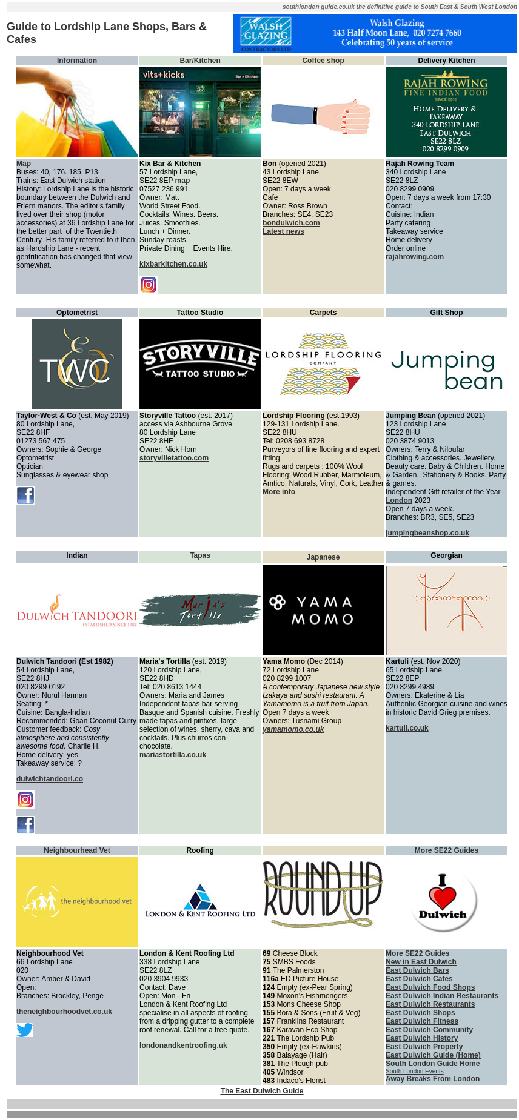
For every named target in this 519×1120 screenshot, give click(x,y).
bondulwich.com (291, 223)
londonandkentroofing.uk (183, 1045)
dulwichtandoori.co (49, 779)
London (399, 500)
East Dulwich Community (429, 1030)
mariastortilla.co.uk (172, 755)
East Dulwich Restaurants (430, 1004)
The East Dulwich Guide (262, 1091)
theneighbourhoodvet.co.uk (64, 1011)
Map (23, 163)
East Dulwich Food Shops (430, 987)
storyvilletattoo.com (174, 458)
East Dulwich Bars (417, 970)
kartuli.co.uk (407, 728)
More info (279, 492)
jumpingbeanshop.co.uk (427, 533)
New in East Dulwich (421, 962)
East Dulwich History (422, 1038)
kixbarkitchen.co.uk (173, 264)
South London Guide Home (433, 1063)
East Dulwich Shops (420, 1013)
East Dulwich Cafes (419, 979)
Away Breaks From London (433, 1079)
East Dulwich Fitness (422, 1021)
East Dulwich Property (424, 1046)
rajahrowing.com (415, 257)
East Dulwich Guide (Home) (433, 1055)
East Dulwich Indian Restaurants (442, 996)
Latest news (283, 231)
